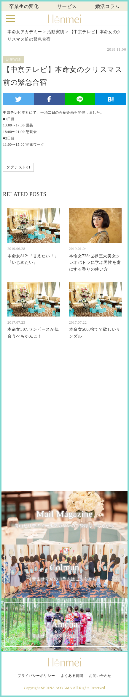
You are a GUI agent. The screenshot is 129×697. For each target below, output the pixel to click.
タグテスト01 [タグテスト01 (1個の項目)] (18, 167)
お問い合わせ (100, 676)
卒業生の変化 (24, 6)
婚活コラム (107, 6)
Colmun (64, 573)
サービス (67, 6)
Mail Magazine (64, 519)
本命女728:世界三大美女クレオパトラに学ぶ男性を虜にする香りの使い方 (95, 263)
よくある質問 (72, 676)
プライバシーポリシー (36, 676)
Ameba (64, 629)
